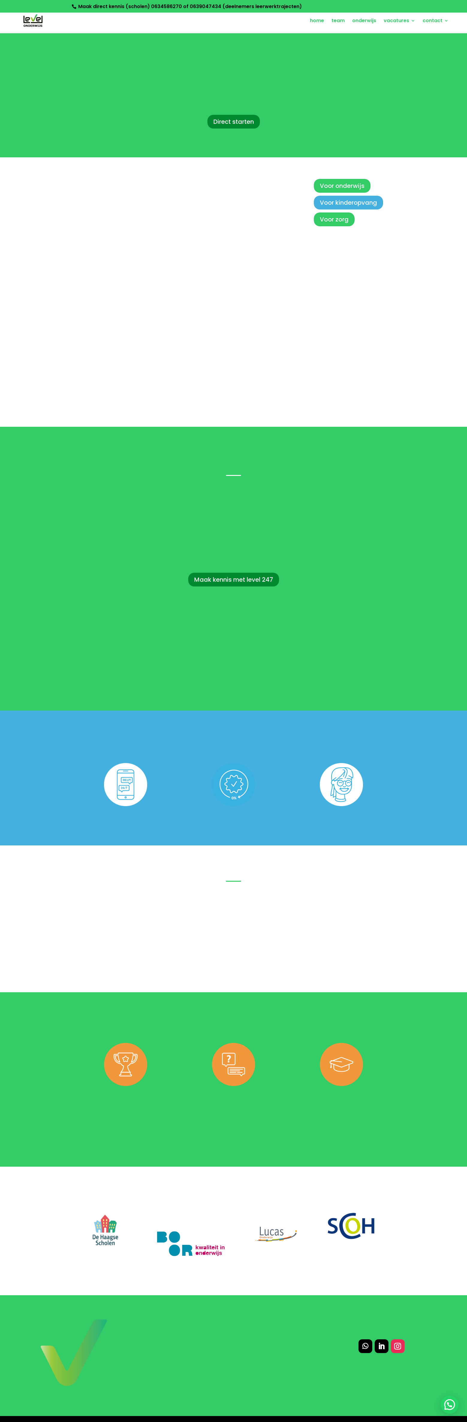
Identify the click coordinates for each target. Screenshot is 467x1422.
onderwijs (364, 21)
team (338, 21)
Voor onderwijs (342, 186)
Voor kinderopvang (348, 202)
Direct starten (233, 121)
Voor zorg (334, 219)
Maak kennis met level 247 (233, 579)
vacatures (396, 21)
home (317, 21)
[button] (450, 1405)
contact (432, 21)
